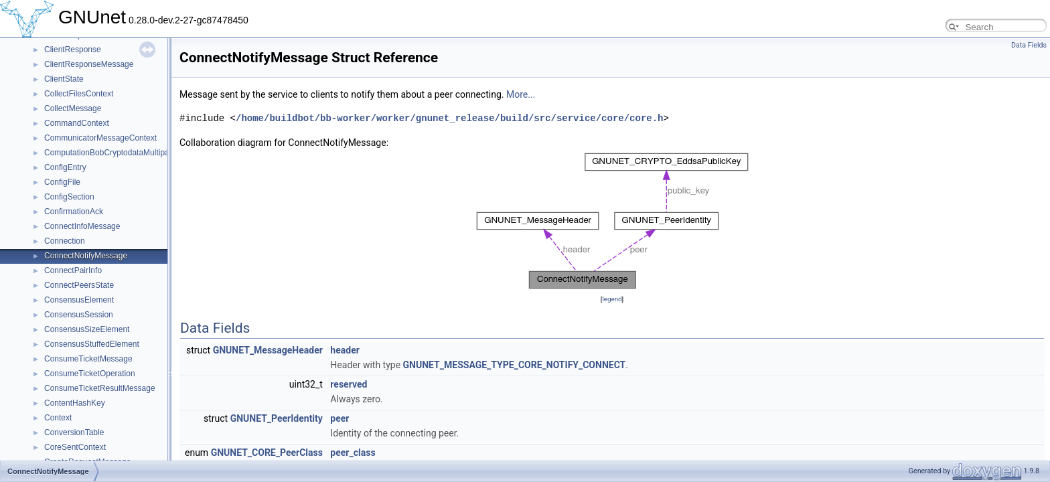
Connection (64, 241)
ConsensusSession (78, 314)
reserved (348, 384)
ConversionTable (74, 432)
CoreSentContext (75, 447)
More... (520, 94)
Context (58, 417)
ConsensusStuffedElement (91, 344)
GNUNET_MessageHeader (268, 350)
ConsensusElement (79, 300)
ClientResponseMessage (88, 64)
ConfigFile (62, 182)
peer (339, 418)
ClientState (64, 79)
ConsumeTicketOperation (89, 373)
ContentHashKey (74, 403)
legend (611, 299)
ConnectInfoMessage (82, 226)
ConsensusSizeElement (86, 329)
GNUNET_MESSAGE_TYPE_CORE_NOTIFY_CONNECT (514, 364)
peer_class (352, 452)
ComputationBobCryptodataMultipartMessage (125, 152)
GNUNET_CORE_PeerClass (267, 452)
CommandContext (76, 123)
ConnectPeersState (79, 285)
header (344, 350)
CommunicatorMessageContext (100, 138)
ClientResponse (72, 49)
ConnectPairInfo (73, 270)
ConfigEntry (65, 167)
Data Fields (1029, 45)
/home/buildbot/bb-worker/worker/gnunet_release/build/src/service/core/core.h (449, 118)
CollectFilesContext (78, 93)
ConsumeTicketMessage (88, 359)
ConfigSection (69, 197)
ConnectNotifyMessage (85, 255)
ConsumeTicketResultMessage (99, 388)
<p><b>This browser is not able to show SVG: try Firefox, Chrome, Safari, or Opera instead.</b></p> (612, 221)
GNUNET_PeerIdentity (276, 418)
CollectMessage (72, 108)
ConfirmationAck (73, 211)
